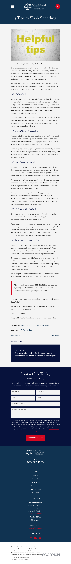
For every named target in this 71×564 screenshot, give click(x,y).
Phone (14, 397)
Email (39, 397)
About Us (35, 479)
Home (35, 475)
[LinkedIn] (35, 538)
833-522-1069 (35, 462)
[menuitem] (14, 559)
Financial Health (43, 325)
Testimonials (35, 489)
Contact (35, 493)
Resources (35, 486)
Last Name (40, 391)
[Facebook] (31, 538)
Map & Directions (35, 513)
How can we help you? (19, 409)
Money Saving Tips (28, 325)
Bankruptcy (35, 482)
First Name (15, 391)
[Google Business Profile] (40, 538)
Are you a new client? (19, 403)
